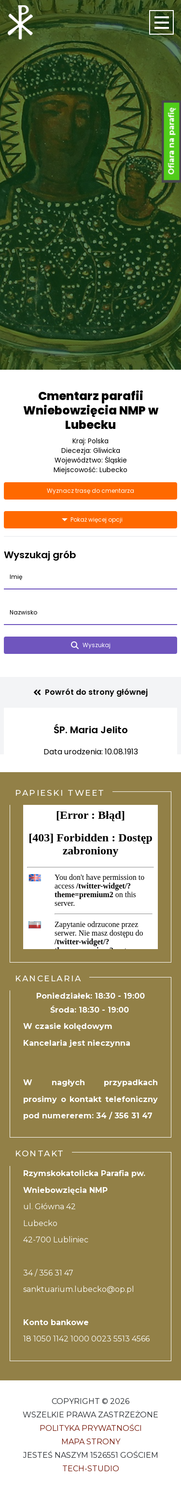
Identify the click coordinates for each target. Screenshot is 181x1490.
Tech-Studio (90, 1468)
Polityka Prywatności (91, 1428)
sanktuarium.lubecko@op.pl (78, 1289)
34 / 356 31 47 (124, 1115)
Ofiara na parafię (171, 141)
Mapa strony (90, 1441)
